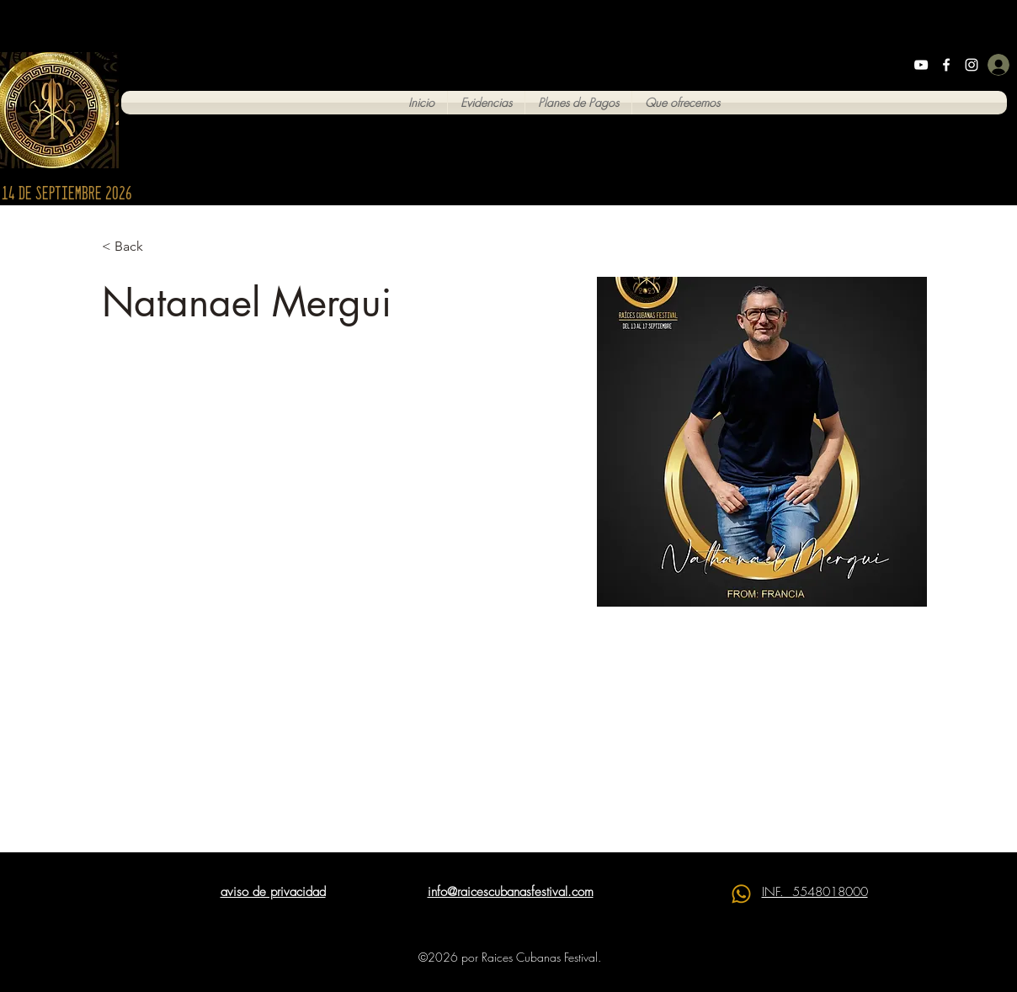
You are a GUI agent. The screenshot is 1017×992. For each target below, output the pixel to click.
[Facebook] (946, 64)
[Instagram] (971, 64)
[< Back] (135, 247)
